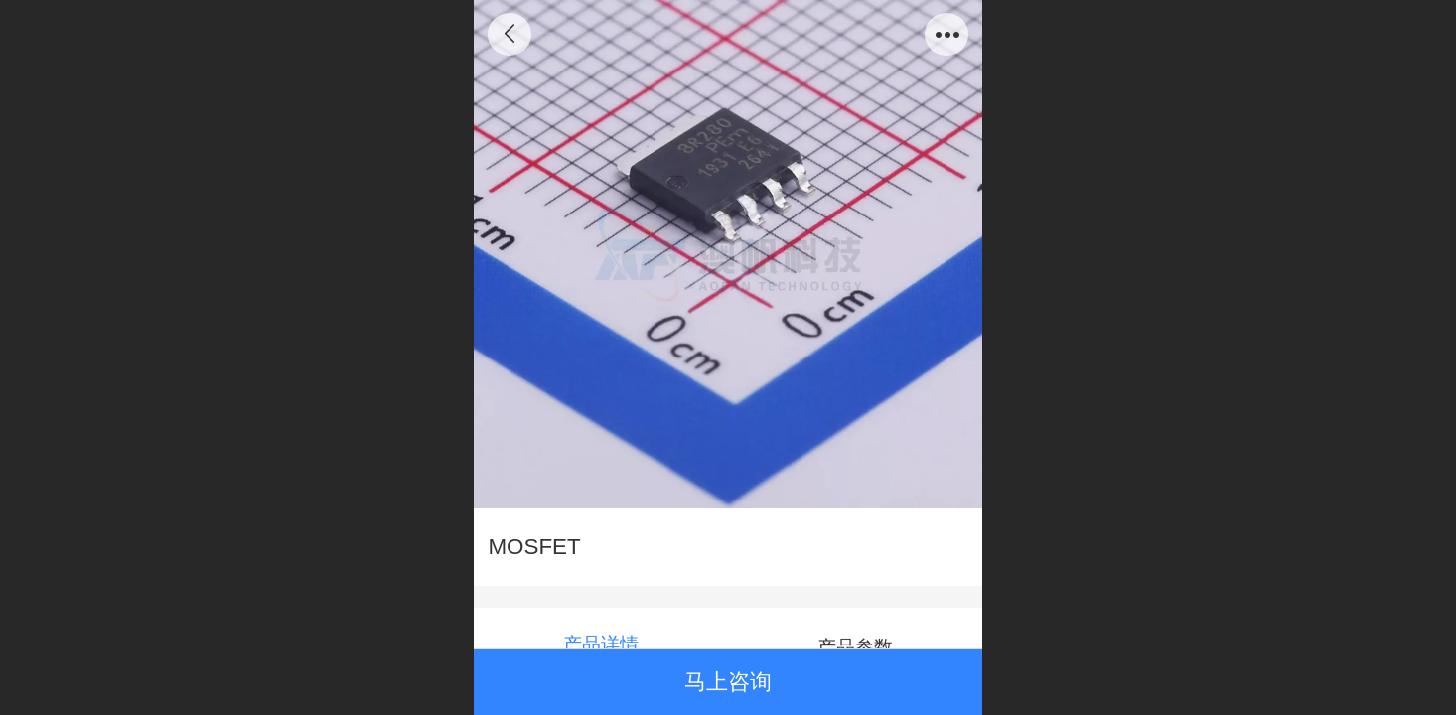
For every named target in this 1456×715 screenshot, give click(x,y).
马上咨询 (728, 681)
